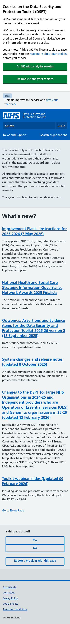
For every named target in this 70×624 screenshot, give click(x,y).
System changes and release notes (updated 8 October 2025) (32, 362)
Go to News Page (13, 510)
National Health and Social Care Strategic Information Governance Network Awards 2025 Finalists (32, 287)
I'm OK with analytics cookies (35, 66)
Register (9, 125)
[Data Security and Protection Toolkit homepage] (35, 115)
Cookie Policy (10, 603)
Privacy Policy (10, 598)
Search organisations (53, 135)
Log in (61, 125)
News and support (14, 135)
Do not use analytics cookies (35, 79)
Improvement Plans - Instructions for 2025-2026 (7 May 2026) (34, 231)
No (35, 548)
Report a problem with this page (35, 560)
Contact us (9, 592)
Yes (35, 540)
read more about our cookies (48, 53)
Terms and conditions (15, 609)
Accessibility (9, 587)
